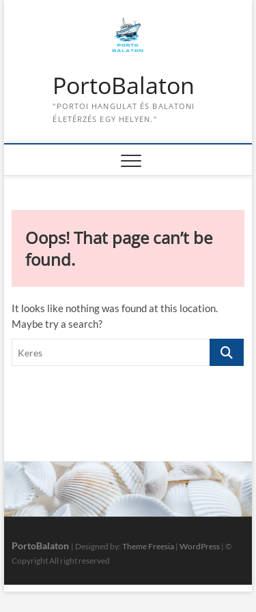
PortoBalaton (124, 86)
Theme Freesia (148, 546)
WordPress (200, 546)
